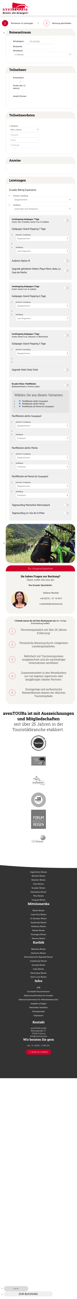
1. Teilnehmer (13, 126)
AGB (38, 987)
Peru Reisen (38, 895)
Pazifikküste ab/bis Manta (33, 403)
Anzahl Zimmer (19, 96)
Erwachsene (18, 77)
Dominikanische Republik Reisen (38, 957)
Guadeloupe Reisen (38, 961)
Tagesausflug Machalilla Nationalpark (31, 504)
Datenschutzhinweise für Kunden (38, 995)
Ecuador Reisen (38, 888)
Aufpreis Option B (21, 260)
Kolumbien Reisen (39, 892)
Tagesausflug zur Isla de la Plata (28, 512)
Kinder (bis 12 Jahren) (19, 86)
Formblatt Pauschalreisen (38, 991)
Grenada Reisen (38, 965)
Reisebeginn (18, 41)
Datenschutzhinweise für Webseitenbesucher (38, 999)
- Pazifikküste (24, 383)
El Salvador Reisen (38, 918)
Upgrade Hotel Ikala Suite (25, 369)
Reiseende (17, 46)
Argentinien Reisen (38, 872)
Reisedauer (18, 50)
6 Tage (25, 286)
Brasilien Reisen (39, 880)
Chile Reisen (38, 884)
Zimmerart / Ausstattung (20, 196)
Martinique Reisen (38, 973)
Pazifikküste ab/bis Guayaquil (35, 401)
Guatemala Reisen (38, 922)
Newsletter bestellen (38, 1007)
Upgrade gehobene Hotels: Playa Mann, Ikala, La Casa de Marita (36, 270)
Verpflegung (16, 205)
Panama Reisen (38, 938)
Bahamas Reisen (38, 949)
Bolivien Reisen (38, 876)
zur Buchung (28, 1294)
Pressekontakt (38, 1011)
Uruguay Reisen (38, 899)
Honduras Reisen (38, 926)
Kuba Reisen (38, 969)
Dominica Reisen (38, 953)
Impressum (38, 1015)
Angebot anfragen (38, 1003)
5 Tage (25, 334)
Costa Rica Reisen (38, 914)
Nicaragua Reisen (38, 934)
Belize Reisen (38, 910)
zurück (16, 1289)
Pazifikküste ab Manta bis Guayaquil (38, 406)
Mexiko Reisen (38, 930)
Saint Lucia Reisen (38, 977)
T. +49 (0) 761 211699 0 (38, 1052)
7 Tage (25, 219)
